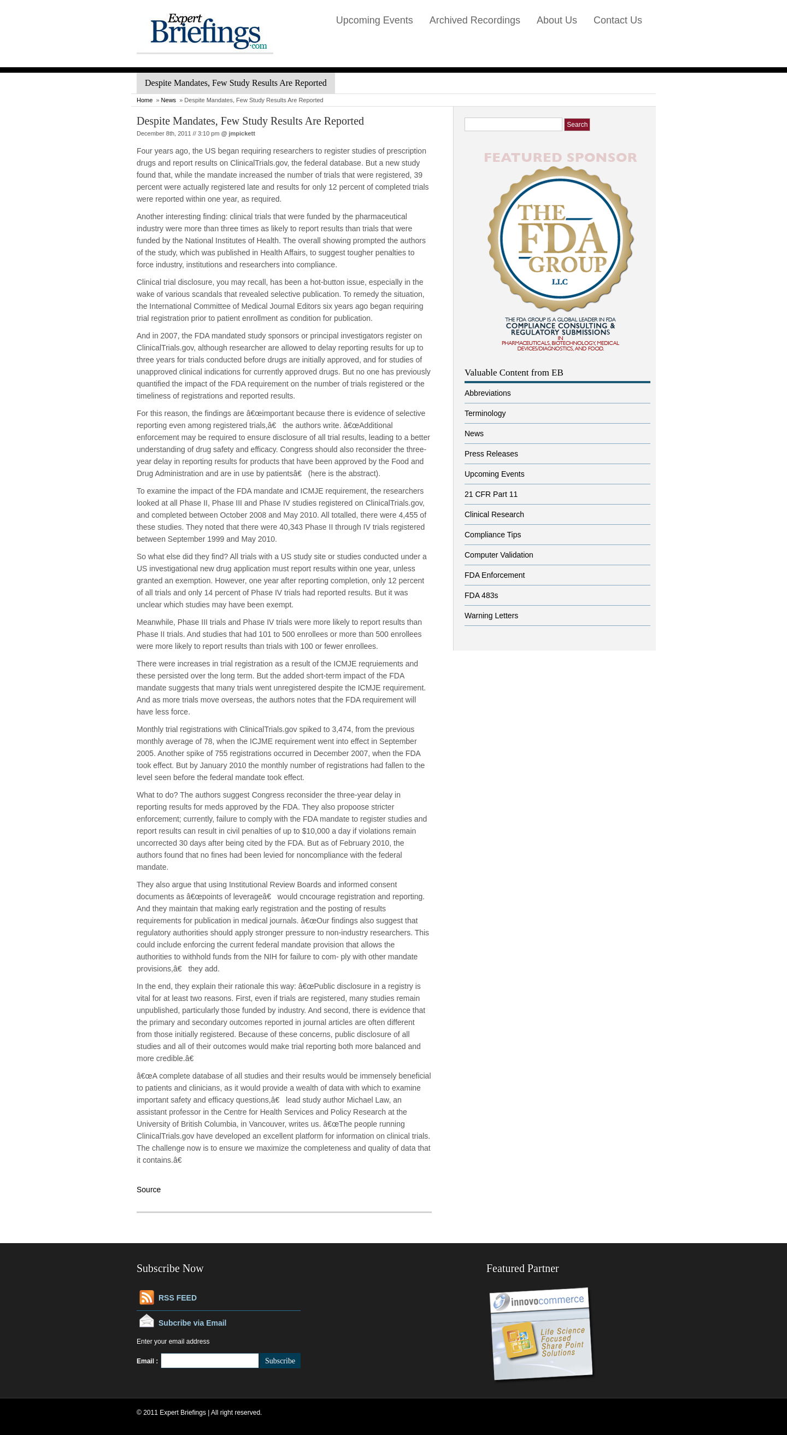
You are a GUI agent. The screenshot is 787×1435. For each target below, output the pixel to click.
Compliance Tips (493, 534)
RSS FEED (177, 1297)
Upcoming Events (374, 20)
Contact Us (618, 20)
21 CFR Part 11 (491, 494)
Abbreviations (488, 393)
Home (144, 100)
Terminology (485, 413)
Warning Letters (491, 615)
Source (149, 1189)
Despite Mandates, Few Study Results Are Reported (250, 121)
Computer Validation (499, 554)
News (169, 100)
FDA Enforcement (495, 575)
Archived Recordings (475, 20)
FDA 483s (481, 595)
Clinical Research (494, 514)
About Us (557, 20)
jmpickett (242, 133)
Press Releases (491, 453)
